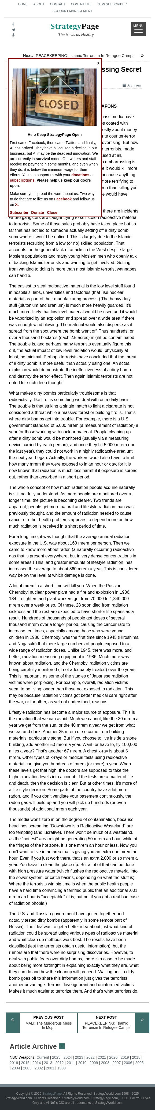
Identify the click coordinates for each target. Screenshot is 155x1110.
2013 (48, 1063)
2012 (59, 1063)
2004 (16, 1068)
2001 (50, 1068)
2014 (36, 1063)
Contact (57, 4)
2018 (136, 1057)
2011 (71, 1063)
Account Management (72, 11)
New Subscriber (112, 4)
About (38, 4)
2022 (90, 1057)
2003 (27, 1068)
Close (52, 212)
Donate (37, 212)
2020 (113, 1057)
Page (74, 30)
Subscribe (19, 212)
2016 (14, 1063)
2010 (82, 1063)
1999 (61, 1068)
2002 (39, 1068)
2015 (25, 1063)
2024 (68, 1057)
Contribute (81, 4)
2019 (125, 1057)
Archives (132, 85)
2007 (116, 1063)
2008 (105, 1063)
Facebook (63, 199)
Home (23, 4)
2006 (128, 1063)
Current (42, 1057)
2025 (56, 1057)
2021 (102, 1057)
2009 (94, 1063)
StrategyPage (52, 1093)
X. (17, 204)
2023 (79, 1057)
